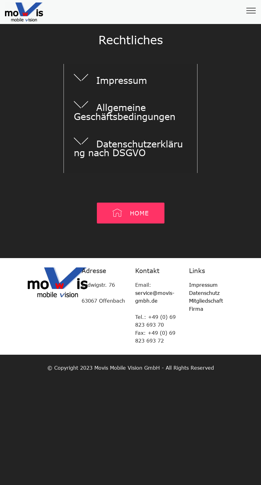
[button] (130, 78)
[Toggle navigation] (251, 10)
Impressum (203, 285)
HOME (130, 213)
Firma (196, 309)
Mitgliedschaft (207, 301)
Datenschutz (204, 293)
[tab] (130, 78)
